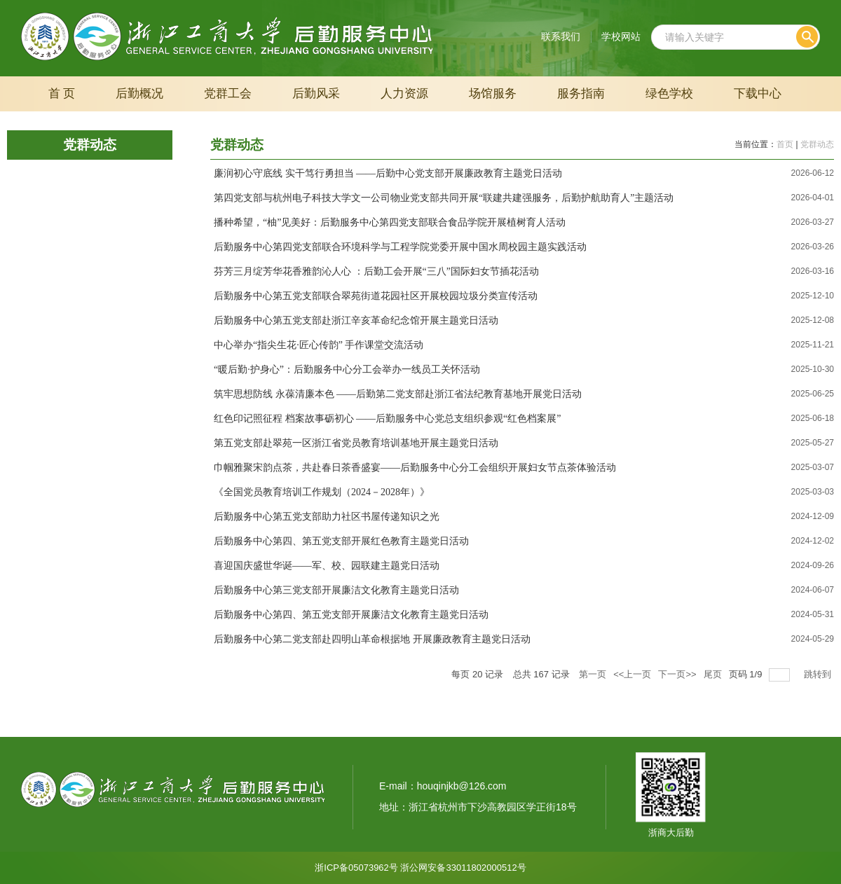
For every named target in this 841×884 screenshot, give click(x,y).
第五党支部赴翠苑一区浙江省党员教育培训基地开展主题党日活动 (356, 443)
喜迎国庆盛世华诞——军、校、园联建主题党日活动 (326, 565)
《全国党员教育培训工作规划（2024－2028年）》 (322, 492)
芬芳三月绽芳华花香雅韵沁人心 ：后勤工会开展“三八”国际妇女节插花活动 (376, 271)
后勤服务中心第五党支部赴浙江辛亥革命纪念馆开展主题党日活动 (356, 320)
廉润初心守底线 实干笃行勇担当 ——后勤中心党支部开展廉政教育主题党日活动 (388, 173)
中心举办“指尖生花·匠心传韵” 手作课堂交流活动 (318, 345)
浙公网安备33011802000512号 (463, 867)
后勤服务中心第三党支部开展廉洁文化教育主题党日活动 (336, 590)
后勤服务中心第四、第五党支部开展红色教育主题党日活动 (341, 541)
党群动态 (817, 144)
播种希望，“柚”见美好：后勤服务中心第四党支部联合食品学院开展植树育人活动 (390, 222)
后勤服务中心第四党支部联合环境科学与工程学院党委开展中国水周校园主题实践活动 (400, 247)
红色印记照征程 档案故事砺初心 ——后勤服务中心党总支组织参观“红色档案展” (387, 418)
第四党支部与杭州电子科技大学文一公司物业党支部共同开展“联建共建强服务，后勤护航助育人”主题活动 (444, 198)
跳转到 (819, 674)
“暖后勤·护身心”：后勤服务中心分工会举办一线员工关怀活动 (347, 369)
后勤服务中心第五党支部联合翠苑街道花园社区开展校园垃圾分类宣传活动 (376, 296)
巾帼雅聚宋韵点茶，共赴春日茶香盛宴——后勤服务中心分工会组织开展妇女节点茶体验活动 (415, 467)
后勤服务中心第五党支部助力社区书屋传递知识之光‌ (326, 516)
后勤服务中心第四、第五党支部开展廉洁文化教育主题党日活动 (351, 614)
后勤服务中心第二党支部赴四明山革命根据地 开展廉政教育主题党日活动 (372, 639)
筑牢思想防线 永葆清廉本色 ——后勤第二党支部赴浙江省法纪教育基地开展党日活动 (398, 394)
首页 (785, 144)
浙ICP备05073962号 (356, 867)
